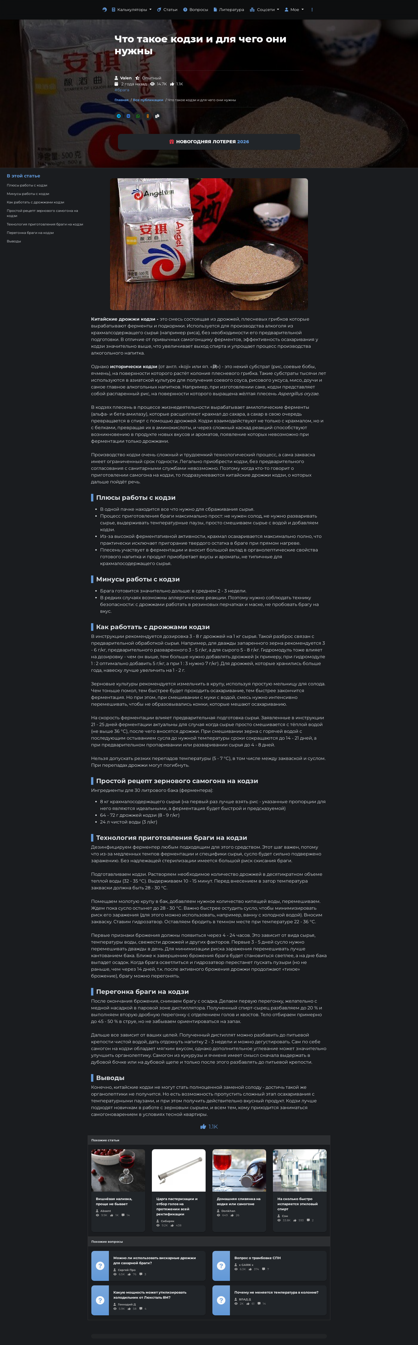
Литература (229, 9)
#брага (122, 89)
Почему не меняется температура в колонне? (276, 1292)
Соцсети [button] (263, 9)
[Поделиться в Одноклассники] (147, 116)
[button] (312, 10)
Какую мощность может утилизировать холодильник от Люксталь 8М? (149, 1295)
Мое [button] (292, 9)
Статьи (167, 9)
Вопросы (195, 9)
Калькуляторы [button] (130, 9)
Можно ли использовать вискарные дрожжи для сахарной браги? (154, 1260)
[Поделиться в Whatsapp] (138, 116)
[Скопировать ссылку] (157, 116)
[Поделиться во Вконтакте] (128, 116)
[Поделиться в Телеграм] (119, 116)
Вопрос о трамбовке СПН (257, 1258)
